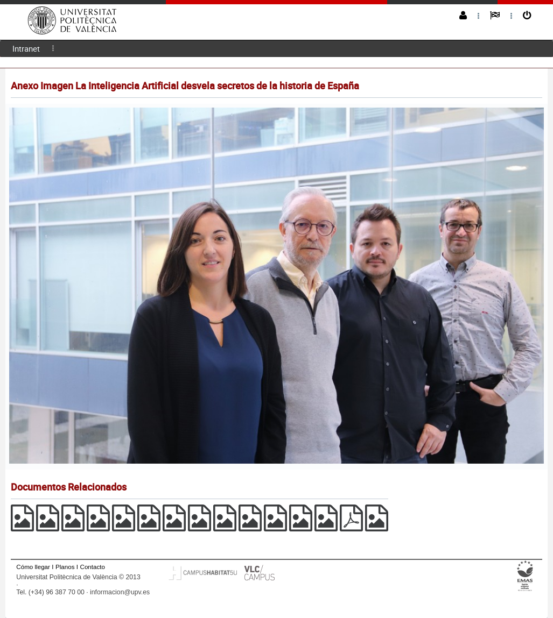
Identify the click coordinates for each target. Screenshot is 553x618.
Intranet (26, 48)
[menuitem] (26, 48)
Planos (65, 566)
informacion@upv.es (120, 592)
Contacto (92, 566)
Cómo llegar (33, 566)
